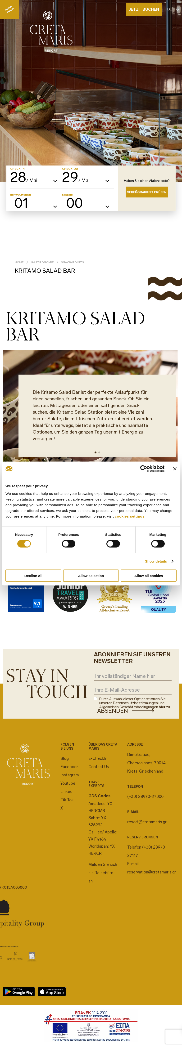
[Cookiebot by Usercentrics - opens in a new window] (143, 468)
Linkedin (68, 791)
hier (162, 707)
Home (19, 262)
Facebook (69, 766)
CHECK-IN (17, 168)
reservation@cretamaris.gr (151, 872)
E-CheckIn (97, 758)
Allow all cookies (148, 575)
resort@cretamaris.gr (147, 821)
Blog (64, 758)
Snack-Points (72, 262)
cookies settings (130, 516)
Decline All (33, 575)
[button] (95, 452)
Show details (156, 561)
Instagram (69, 775)
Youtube (67, 783)
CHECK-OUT (71, 168)
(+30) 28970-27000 (145, 796)
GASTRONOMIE (42, 262)
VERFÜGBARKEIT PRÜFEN (147, 192)
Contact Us (98, 766)
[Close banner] (175, 468)
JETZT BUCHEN (144, 9)
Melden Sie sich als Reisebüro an (102, 872)
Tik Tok (67, 799)
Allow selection (91, 575)
